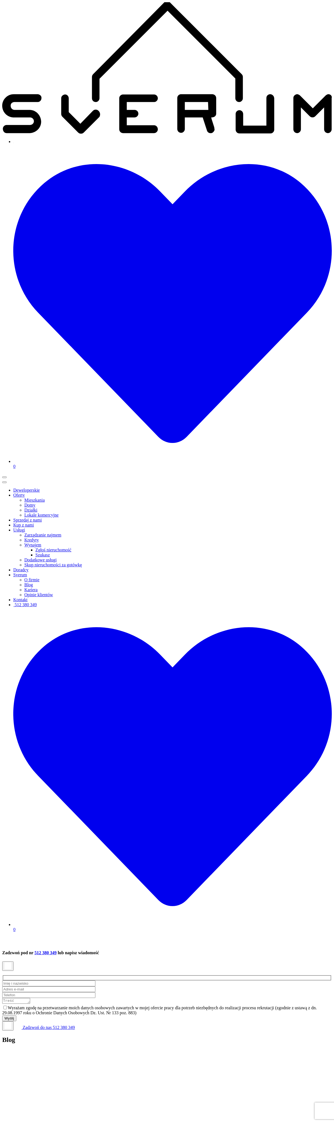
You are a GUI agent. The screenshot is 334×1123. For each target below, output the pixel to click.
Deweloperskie (26, 490)
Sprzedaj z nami (27, 520)
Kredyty (31, 540)
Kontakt (20, 599)
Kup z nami (23, 525)
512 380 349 (25, 604)
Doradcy (20, 569)
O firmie (32, 579)
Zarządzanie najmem (42, 535)
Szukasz (42, 555)
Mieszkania (34, 500)
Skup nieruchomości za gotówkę (53, 564)
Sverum (20, 574)
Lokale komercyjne (41, 515)
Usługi (19, 530)
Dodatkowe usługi (40, 559)
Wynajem (32, 545)
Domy (29, 505)
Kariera (31, 589)
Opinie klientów (38, 594)
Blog (28, 584)
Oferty (19, 495)
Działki (30, 510)
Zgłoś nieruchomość (53, 550)
